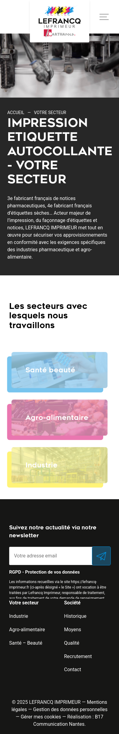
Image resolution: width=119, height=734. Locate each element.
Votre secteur (24, 603)
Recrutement (78, 656)
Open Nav (101, 13)
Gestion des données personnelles (70, 709)
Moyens (72, 629)
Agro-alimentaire (27, 629)
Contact (72, 669)
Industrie (18, 616)
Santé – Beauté (25, 643)
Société (72, 603)
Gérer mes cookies (41, 717)
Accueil (15, 112)
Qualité (71, 643)
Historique (75, 616)
